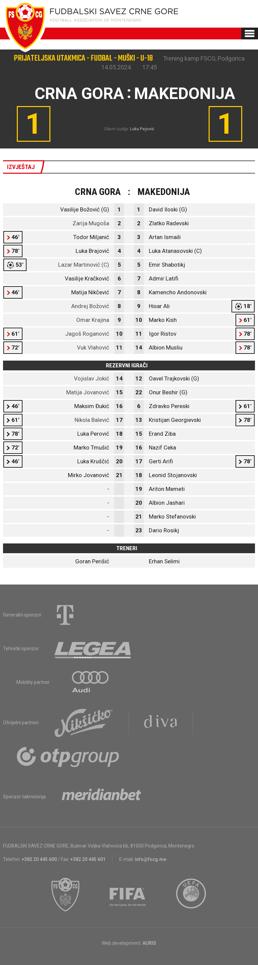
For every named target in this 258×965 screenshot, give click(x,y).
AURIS (149, 943)
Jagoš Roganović (87, 333)
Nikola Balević (92, 420)
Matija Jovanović (87, 392)
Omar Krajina (92, 320)
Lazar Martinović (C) (83, 264)
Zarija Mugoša (91, 223)
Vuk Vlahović (93, 347)
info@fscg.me (150, 859)
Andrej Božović (90, 306)
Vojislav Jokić (91, 378)
